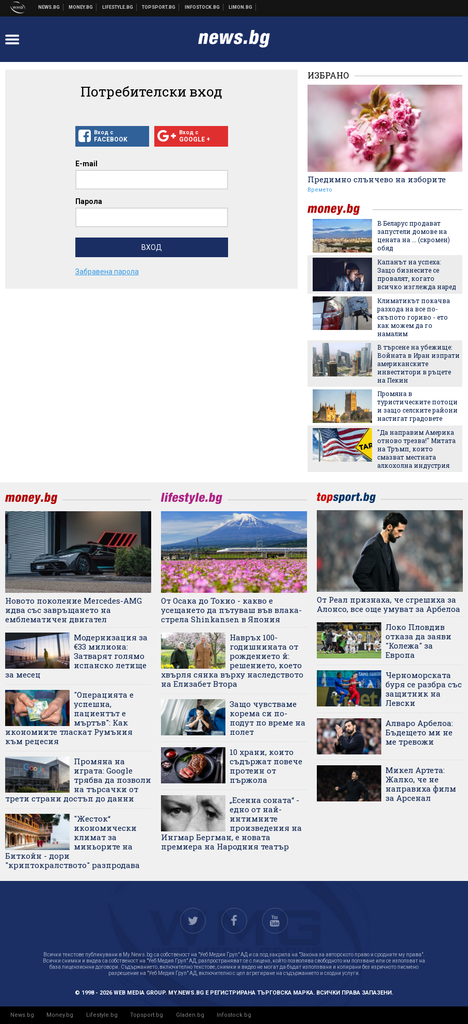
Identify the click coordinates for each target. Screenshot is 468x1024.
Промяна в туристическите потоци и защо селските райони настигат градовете (417, 405)
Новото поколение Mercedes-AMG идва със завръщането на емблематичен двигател (73, 609)
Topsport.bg (146, 1015)
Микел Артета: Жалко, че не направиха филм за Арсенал (420, 783)
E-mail (86, 164)
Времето (320, 189)
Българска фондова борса (202, 7)
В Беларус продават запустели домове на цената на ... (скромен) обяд (413, 235)
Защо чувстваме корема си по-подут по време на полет (267, 717)
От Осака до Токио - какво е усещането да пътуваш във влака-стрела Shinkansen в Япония (231, 609)
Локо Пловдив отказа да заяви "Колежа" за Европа (418, 640)
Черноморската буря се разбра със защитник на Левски (423, 688)
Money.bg (59, 1015)
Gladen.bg (190, 1015)
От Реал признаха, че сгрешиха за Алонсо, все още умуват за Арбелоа (388, 604)
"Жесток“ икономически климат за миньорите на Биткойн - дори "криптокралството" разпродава (72, 842)
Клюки (118, 7)
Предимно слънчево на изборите (377, 179)
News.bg (22, 1015)
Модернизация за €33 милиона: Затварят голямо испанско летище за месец (76, 656)
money (340, 209)
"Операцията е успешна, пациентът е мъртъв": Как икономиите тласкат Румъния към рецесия (69, 718)
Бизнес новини (81, 7)
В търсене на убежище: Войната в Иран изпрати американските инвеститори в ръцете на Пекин (418, 363)
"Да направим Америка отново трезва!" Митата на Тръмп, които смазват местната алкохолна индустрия (416, 448)
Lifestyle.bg (102, 1015)
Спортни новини (159, 7)
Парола (88, 201)
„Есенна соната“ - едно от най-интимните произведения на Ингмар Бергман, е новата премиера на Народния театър (231, 823)
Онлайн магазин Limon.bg (240, 7)
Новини (49, 7)
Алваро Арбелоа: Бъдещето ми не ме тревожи (419, 732)
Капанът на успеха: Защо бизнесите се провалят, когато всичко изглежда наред (416, 274)
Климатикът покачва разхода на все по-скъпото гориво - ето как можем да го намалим (413, 317)
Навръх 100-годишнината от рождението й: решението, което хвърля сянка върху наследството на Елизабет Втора (232, 660)
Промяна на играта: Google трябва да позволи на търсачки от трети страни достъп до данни (78, 780)
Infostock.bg (234, 1015)
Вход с (112, 136)
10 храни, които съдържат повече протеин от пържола (266, 765)
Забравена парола (107, 271)
